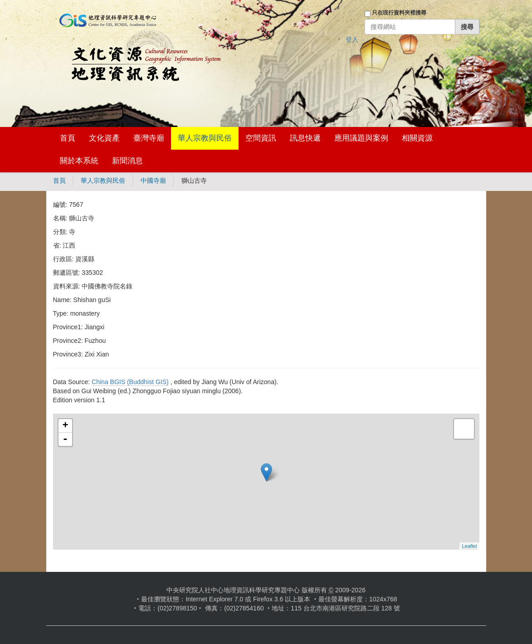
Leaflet (469, 546)
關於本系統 (79, 160)
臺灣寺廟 (148, 138)
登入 (352, 39)
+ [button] (65, 426)
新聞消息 (127, 160)
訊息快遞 (305, 138)
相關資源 (417, 138)
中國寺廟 (153, 180)
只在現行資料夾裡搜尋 (399, 13)
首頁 (67, 138)
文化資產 (104, 138)
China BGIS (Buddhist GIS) (130, 381)
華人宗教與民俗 (205, 138)
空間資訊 (260, 138)
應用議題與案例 (361, 138)
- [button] (65, 439)
